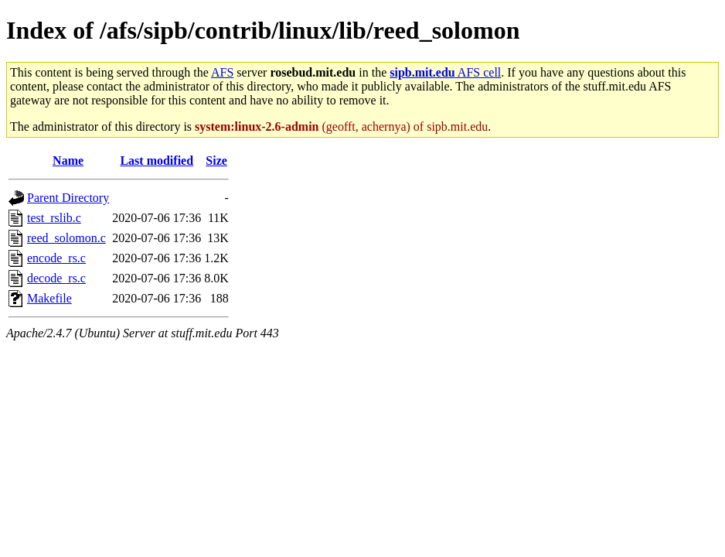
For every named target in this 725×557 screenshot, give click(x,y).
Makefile (49, 298)
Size (216, 160)
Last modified (156, 160)
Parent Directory (68, 197)
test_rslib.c (54, 217)
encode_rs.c (56, 258)
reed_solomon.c (66, 237)
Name (68, 160)
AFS (222, 72)
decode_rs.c (56, 278)
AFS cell (445, 72)
